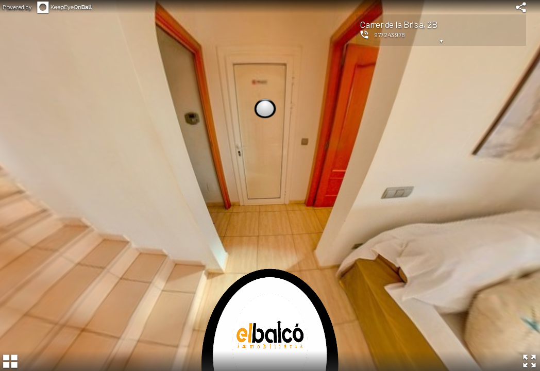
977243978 (390, 34)
